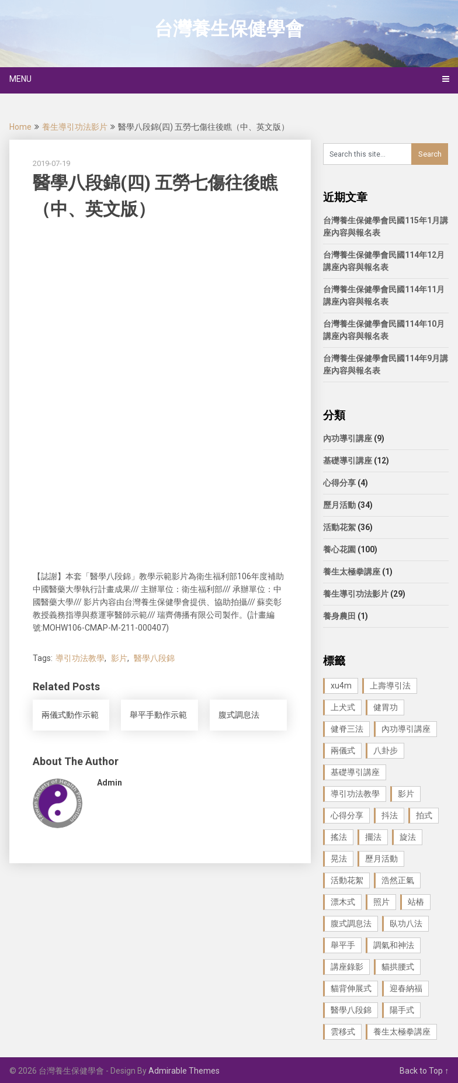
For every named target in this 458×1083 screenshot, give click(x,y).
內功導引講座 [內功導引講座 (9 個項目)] (406, 728)
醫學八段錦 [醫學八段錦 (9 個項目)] (351, 1010)
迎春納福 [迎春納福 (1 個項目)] (406, 988)
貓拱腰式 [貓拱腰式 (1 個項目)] (397, 966)
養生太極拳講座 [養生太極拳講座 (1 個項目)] (402, 1031)
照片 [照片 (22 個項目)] (381, 901)
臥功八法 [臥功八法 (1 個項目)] (406, 923)
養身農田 (339, 616)
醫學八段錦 (154, 658)
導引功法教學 (80, 658)
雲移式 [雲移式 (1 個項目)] (343, 1031)
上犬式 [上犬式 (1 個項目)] (343, 707)
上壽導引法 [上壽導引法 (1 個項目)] (390, 685)
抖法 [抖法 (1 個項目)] (389, 815)
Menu (20, 79)
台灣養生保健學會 (229, 29)
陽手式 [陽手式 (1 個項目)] (402, 1010)
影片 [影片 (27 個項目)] (406, 793)
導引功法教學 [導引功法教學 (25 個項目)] (355, 793)
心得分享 (339, 482)
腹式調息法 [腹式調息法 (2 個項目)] (351, 923)
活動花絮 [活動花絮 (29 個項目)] (347, 880)
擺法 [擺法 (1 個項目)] (373, 837)
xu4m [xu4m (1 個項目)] (341, 685)
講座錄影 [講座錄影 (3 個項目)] (347, 966)
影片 (119, 658)
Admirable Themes (184, 1070)
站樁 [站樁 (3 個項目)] (416, 901)
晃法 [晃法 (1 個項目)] (339, 858)
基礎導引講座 (347, 460)
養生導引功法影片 (74, 127)
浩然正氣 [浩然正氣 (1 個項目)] (397, 880)
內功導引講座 (347, 438)
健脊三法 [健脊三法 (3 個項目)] (347, 728)
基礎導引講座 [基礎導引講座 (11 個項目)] (355, 772)
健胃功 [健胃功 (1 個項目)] (385, 707)
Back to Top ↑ (424, 1070)
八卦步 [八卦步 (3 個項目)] (385, 750)
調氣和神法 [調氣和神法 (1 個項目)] (393, 945)
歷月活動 (339, 505)
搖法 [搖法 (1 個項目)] (339, 837)
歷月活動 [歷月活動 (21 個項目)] (381, 858)
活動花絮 (339, 527)
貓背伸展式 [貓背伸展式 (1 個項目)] (351, 988)
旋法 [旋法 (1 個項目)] (408, 837)
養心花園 (339, 549)
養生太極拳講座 (351, 571)
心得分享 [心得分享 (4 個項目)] (347, 815)
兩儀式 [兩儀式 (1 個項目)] (343, 750)
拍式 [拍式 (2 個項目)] (424, 815)
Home (20, 127)
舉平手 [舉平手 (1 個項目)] (343, 945)
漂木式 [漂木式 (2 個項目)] (343, 901)
